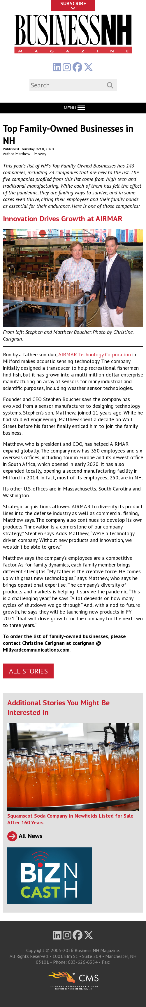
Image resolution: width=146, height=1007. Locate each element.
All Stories (28, 671)
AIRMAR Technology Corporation (94, 354)
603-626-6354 (83, 962)
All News (25, 836)
